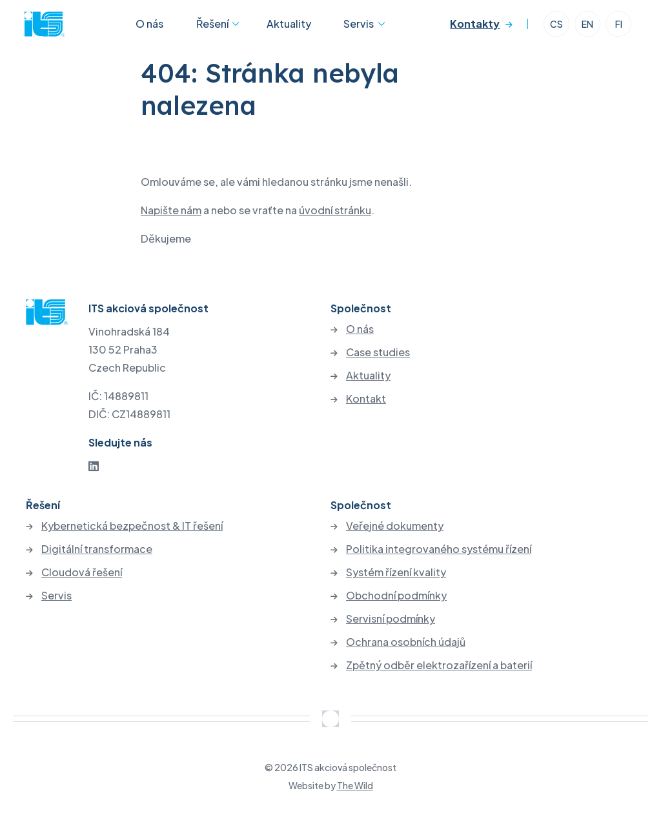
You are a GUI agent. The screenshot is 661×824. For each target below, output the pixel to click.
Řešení (211, 28)
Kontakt (366, 398)
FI (617, 28)
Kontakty (473, 28)
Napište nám (171, 210)
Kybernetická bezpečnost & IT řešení (132, 525)
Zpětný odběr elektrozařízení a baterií (439, 665)
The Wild (355, 785)
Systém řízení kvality (396, 572)
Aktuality (283, 28)
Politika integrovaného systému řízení (438, 549)
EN (586, 28)
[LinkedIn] (93, 465)
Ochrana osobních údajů (405, 642)
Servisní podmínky (390, 618)
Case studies (378, 352)
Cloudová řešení (81, 572)
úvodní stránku (335, 210)
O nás (160, 28)
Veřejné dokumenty (394, 525)
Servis (341, 28)
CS (555, 28)
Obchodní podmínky (396, 595)
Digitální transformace (96, 549)
